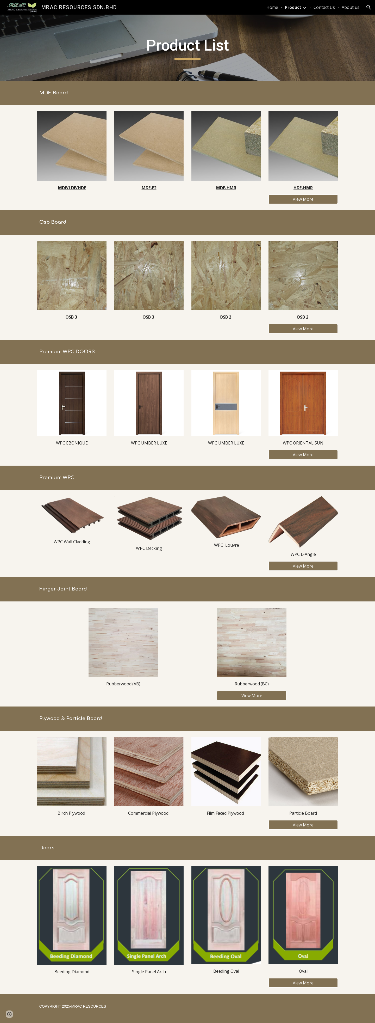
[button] (368, 7)
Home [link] (272, 7)
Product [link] (293, 7)
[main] (187, 47)
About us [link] (350, 7)
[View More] (303, 199)
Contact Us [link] (324, 7)
